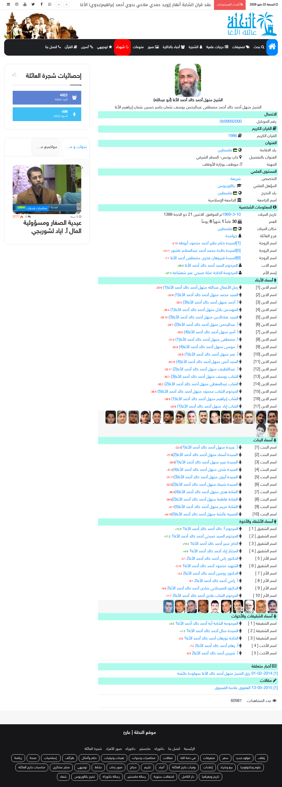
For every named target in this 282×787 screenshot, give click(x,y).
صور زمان (116, 767)
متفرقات (209, 758)
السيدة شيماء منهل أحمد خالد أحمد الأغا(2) (205, 484)
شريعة (236, 179)
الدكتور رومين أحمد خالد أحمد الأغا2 (210, 573)
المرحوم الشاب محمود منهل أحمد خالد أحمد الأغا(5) (198, 391)
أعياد (161, 767)
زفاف (261, 758)
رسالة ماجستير (137, 777)
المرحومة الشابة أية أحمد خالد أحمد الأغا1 (206, 623)
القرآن (71, 47)
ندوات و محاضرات (74, 147)
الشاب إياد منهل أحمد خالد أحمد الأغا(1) (207, 406)
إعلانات (208, 767)
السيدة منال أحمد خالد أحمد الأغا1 (212, 631)
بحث (259, 47)
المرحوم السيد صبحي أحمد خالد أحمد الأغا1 (205, 536)
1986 (232, 136)
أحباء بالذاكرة (174, 47)
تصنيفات (241, 47)
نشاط (98, 767)
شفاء (63, 777)
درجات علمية (217, 47)
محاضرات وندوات (143, 758)
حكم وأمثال (89, 758)
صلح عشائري (61, 767)
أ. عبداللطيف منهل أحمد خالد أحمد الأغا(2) (205, 369)
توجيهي (104, 47)
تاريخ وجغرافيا (210, 777)
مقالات (168, 758)
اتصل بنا (53, 47)
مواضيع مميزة (45, 147)
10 (238, 214)
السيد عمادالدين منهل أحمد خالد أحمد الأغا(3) (203, 317)
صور (153, 47)
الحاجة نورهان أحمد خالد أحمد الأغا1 (211, 638)
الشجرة (195, 47)
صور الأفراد (114, 749)
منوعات (138, 47)
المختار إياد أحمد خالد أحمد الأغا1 (213, 551)
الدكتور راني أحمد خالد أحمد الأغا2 (212, 558)
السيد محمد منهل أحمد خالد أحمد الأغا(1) (206, 295)
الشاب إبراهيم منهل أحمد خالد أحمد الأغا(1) (204, 399)
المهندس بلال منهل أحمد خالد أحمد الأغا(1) (204, 310)
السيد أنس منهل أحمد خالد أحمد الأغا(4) (207, 362)
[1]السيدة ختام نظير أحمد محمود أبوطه (210, 243)
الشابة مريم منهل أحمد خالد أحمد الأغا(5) (206, 507)
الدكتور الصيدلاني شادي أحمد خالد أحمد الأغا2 (202, 588)
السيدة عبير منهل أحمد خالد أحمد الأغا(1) (206, 462)
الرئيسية (189, 749)
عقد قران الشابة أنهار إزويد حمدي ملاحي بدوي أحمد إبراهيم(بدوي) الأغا (145, 5)
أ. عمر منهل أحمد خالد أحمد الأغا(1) (211, 354)
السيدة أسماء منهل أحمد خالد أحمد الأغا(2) (205, 455)
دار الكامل (188, 777)
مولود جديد (243, 758)
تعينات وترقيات (114, 758)
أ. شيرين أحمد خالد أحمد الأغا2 (215, 653)
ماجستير (145, 749)
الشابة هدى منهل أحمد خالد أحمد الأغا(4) (206, 492)
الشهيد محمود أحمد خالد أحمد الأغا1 (210, 566)
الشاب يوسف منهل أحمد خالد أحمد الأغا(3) (204, 377)
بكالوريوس (226, 186)
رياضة (18, 758)
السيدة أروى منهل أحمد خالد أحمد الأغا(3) (205, 477)
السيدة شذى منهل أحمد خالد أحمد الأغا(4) (205, 470)
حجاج (133, 767)
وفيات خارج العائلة (184, 767)
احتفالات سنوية (164, 777)
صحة (33, 758)
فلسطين (227, 150)
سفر (225, 758)
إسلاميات (51, 758)
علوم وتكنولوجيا (250, 767)
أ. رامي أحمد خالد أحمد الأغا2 (216, 581)
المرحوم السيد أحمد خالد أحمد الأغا (211, 265)
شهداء (122, 47)
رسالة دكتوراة (111, 777)
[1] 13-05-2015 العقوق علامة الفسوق (246, 688)
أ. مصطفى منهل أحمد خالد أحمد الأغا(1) (206, 339)
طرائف (69, 758)
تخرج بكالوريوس (84, 777)
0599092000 (231, 121)
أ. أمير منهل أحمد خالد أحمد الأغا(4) (211, 332)
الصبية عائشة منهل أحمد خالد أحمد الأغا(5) (205, 514)
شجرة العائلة (93, 749)
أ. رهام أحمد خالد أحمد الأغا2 (216, 646)
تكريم (147, 767)
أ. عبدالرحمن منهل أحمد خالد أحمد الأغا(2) (206, 325)
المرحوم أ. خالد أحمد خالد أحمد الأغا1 (210, 529)
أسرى (87, 47)
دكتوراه (159, 749)
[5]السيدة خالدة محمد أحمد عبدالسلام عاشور (206, 250)
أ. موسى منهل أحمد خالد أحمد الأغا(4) (208, 347)
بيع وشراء (227, 767)
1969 (226, 214)
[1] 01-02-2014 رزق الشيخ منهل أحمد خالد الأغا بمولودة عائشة (227, 673)
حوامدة (231, 236)
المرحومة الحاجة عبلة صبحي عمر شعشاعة (205, 273)
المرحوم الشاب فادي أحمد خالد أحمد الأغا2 (205, 596)
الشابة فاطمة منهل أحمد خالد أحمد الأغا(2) (205, 499)
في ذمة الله (188, 758)
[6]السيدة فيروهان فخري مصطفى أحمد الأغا (205, 258)
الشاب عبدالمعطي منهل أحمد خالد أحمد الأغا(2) (201, 384)
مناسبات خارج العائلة (31, 767)
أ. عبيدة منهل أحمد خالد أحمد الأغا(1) (209, 447)
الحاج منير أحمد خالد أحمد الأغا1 (214, 544)
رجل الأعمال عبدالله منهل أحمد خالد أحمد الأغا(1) (200, 287)
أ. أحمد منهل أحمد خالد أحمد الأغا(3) (210, 302)
